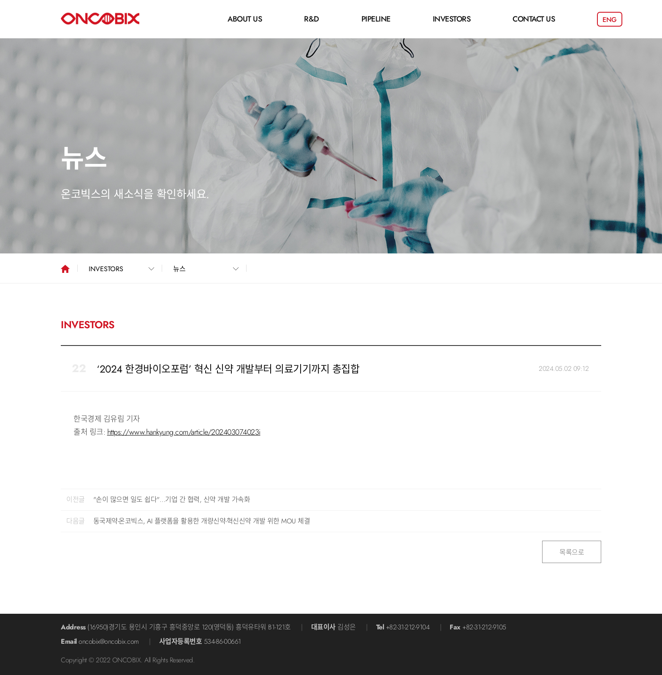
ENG (609, 19)
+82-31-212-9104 (408, 627)
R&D (311, 19)
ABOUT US (245, 19)
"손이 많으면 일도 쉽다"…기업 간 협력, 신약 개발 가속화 (171, 499)
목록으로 (571, 552)
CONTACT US (534, 19)
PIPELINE (376, 19)
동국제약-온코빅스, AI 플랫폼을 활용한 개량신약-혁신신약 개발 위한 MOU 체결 (201, 521)
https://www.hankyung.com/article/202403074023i (183, 432)
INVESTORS (452, 19)
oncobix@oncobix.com (109, 641)
